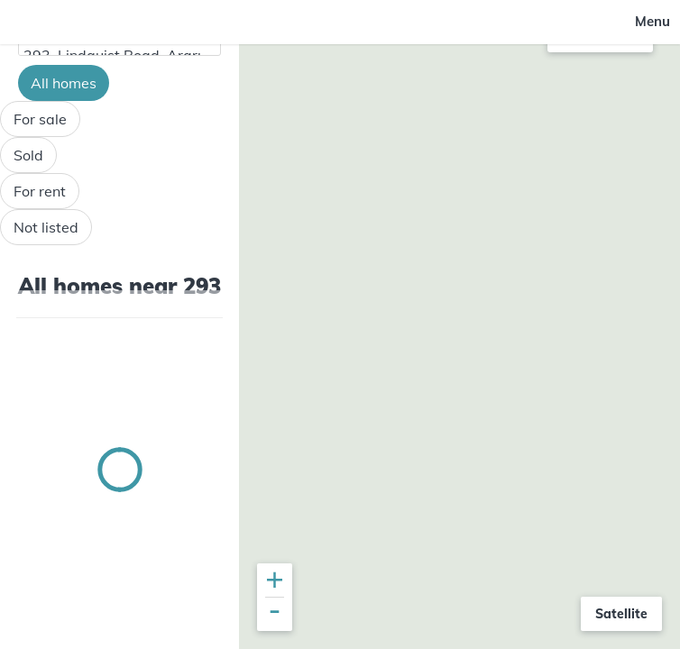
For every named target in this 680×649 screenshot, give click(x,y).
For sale (40, 119)
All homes (63, 83)
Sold (28, 155)
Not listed (46, 227)
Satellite (621, 614)
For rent (40, 191)
